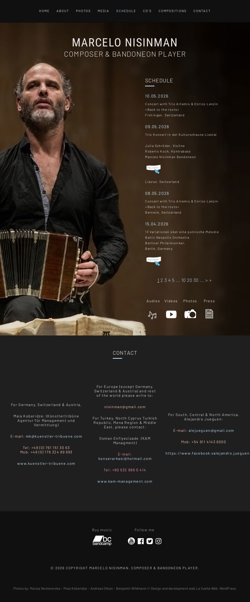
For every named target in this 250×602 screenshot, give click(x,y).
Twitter (150, 541)
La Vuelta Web (207, 588)
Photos (83, 11)
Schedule (126, 11)
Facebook (141, 541)
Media (104, 11)
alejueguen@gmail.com (211, 430)
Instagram (158, 541)
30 (195, 280)
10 (183, 280)
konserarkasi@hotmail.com (125, 458)
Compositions (173, 11)
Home (44, 11)
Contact (202, 11)
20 (189, 280)
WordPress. (228, 588)
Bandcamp (102, 539)
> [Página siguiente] (206, 280)
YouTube (131, 541)
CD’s (147, 11)
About (63, 11)
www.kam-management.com (124, 481)
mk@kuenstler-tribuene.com (54, 436)
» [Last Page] (210, 280)
